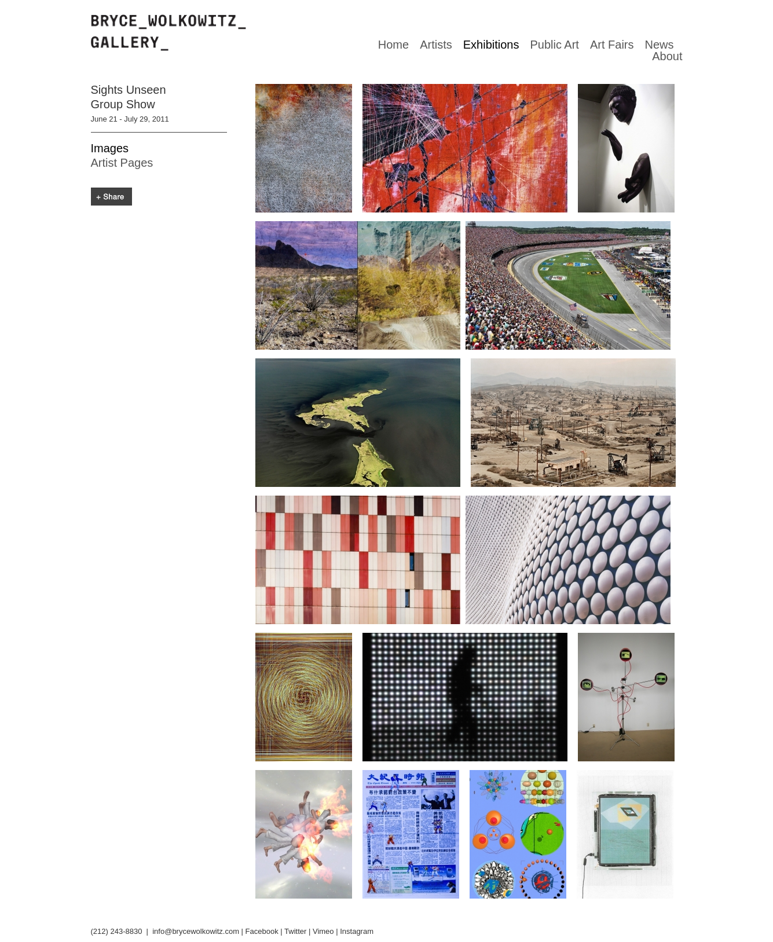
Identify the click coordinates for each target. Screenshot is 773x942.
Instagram (356, 931)
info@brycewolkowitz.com (195, 931)
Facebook (262, 931)
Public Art (554, 44)
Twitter (295, 931)
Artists (436, 44)
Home (393, 44)
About (667, 56)
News (658, 44)
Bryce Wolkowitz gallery (168, 33)
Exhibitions (491, 44)
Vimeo (323, 931)
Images (110, 148)
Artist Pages (122, 162)
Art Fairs (612, 44)
